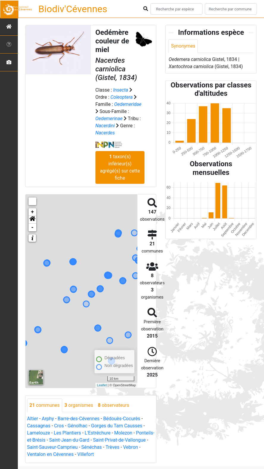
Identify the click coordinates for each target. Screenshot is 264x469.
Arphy (48, 418)
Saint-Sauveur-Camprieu (77, 447)
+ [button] (32, 212)
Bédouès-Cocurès (122, 418)
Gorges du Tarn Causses (117, 426)
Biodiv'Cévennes (72, 9)
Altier (32, 418)
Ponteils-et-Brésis (45, 440)
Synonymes (183, 46)
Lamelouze (38, 433)
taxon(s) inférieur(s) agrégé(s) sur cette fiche (120, 167)
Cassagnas (39, 426)
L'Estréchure (98, 433)
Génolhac (78, 426)
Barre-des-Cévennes (79, 418)
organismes (79, 405)
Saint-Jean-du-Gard (88, 440)
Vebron (34, 454)
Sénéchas (116, 447)
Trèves (137, 447)
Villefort (104, 454)
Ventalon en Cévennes (69, 454)
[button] (32, 220)
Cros (59, 426)
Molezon (124, 433)
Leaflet (102, 385)
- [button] (32, 227)
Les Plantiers (67, 433)
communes (44, 405)
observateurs (114, 405)
